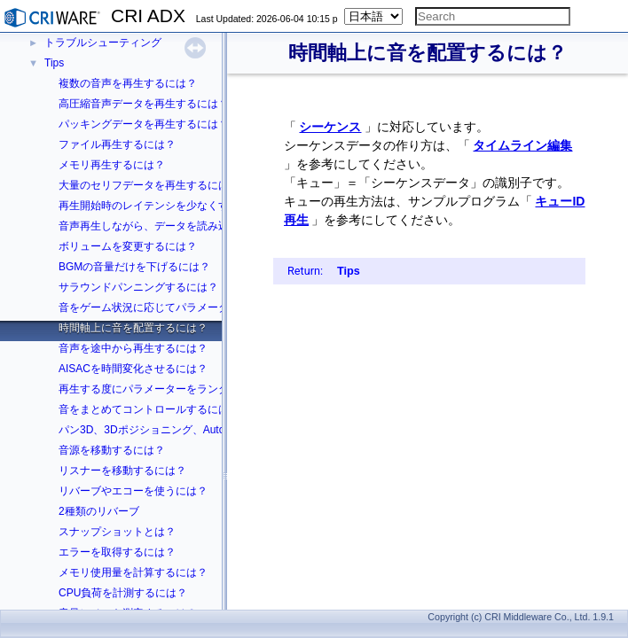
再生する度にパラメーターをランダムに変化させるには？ (197, 389)
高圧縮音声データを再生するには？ (144, 103)
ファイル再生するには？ (117, 144)
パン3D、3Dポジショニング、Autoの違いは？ (168, 430)
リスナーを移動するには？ (122, 470)
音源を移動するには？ (112, 450)
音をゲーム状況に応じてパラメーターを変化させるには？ (197, 307)
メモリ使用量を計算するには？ (133, 572)
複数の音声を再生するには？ (128, 83)
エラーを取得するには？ (117, 552)
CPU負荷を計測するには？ (123, 593)
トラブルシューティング (102, 42)
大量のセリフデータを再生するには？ (149, 185)
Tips (54, 63)
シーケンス (330, 127)
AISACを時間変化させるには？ (133, 368)
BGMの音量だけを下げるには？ (134, 267)
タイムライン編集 (522, 145)
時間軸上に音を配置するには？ (133, 328)
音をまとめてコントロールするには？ (149, 409)
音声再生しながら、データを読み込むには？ (165, 226)
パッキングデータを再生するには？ (144, 124)
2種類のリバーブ (99, 511)
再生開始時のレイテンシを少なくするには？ (165, 205)
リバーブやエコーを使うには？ (133, 491)
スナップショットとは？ (117, 531)
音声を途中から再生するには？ (133, 348)
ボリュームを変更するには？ (128, 246)
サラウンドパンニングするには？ (138, 287)
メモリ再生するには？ (112, 165)
